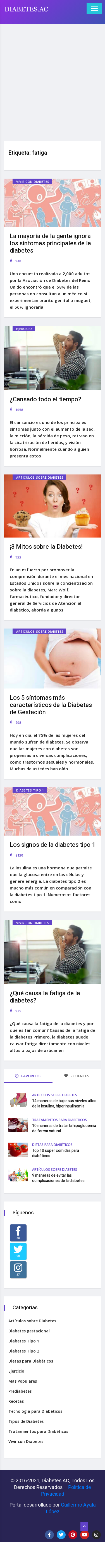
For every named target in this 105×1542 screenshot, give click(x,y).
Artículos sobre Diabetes (39, 477)
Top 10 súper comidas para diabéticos (55, 1153)
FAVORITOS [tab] (28, 1075)
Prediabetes (20, 1391)
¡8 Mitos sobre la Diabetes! (46, 546)
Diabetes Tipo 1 (30, 790)
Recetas (16, 1401)
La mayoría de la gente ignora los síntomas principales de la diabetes (50, 243)
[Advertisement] (52, 80)
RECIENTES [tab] (76, 1075)
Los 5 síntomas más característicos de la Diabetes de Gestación (51, 705)
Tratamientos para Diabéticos (59, 1119)
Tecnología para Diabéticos (35, 1411)
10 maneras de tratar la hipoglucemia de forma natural (64, 1128)
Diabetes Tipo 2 (23, 1351)
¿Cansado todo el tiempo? (45, 399)
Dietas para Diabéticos (52, 1144)
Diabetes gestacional (29, 1331)
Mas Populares (22, 1381)
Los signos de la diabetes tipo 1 (52, 844)
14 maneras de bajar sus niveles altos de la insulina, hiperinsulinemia (64, 1103)
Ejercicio (24, 329)
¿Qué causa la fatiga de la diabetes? (45, 997)
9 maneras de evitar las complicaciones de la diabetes (58, 1178)
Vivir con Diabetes (32, 181)
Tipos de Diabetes (26, 1421)
